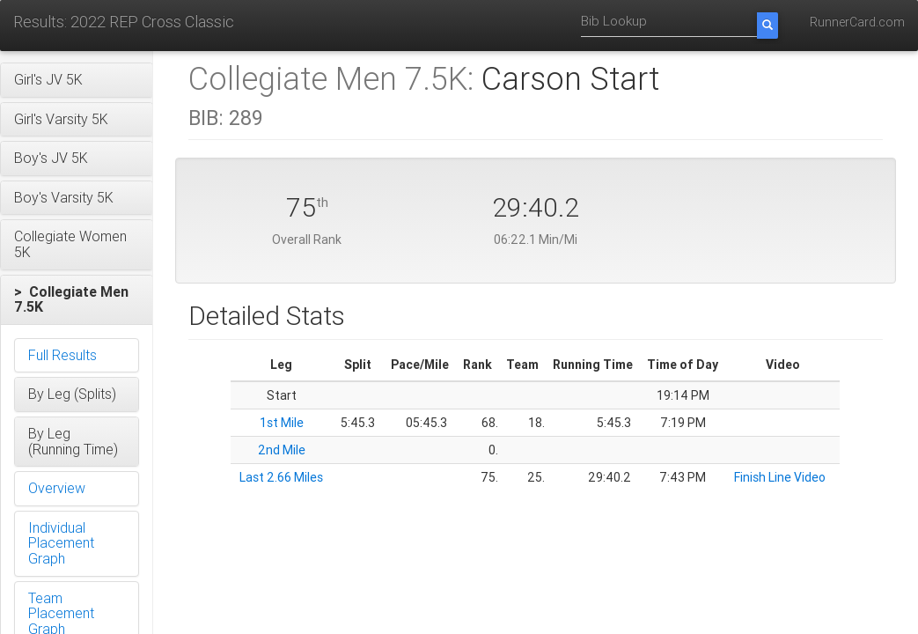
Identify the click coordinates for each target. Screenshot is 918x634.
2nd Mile (281, 450)
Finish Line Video (780, 477)
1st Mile (282, 423)
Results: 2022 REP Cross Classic (123, 21)
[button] (76, 80)
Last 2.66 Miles (281, 477)
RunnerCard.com (857, 22)
